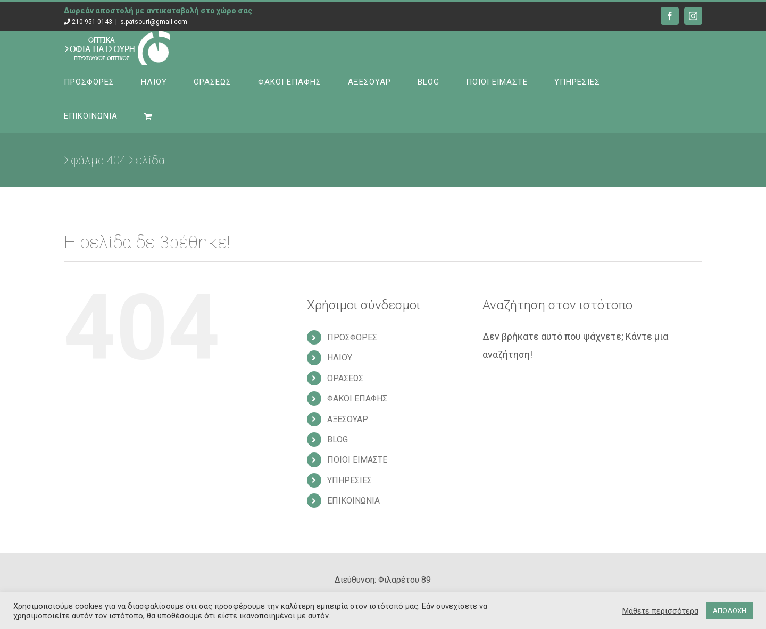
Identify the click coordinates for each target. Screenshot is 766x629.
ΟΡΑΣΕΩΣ (345, 378)
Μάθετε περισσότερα (660, 611)
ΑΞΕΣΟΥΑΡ (347, 419)
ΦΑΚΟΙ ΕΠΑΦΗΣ (357, 398)
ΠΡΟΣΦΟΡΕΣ (352, 337)
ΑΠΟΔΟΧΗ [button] (729, 611)
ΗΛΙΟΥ (339, 358)
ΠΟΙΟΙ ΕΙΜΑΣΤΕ (357, 460)
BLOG (337, 439)
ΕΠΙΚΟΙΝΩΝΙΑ (353, 501)
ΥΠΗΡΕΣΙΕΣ (349, 480)
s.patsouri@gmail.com (153, 22)
